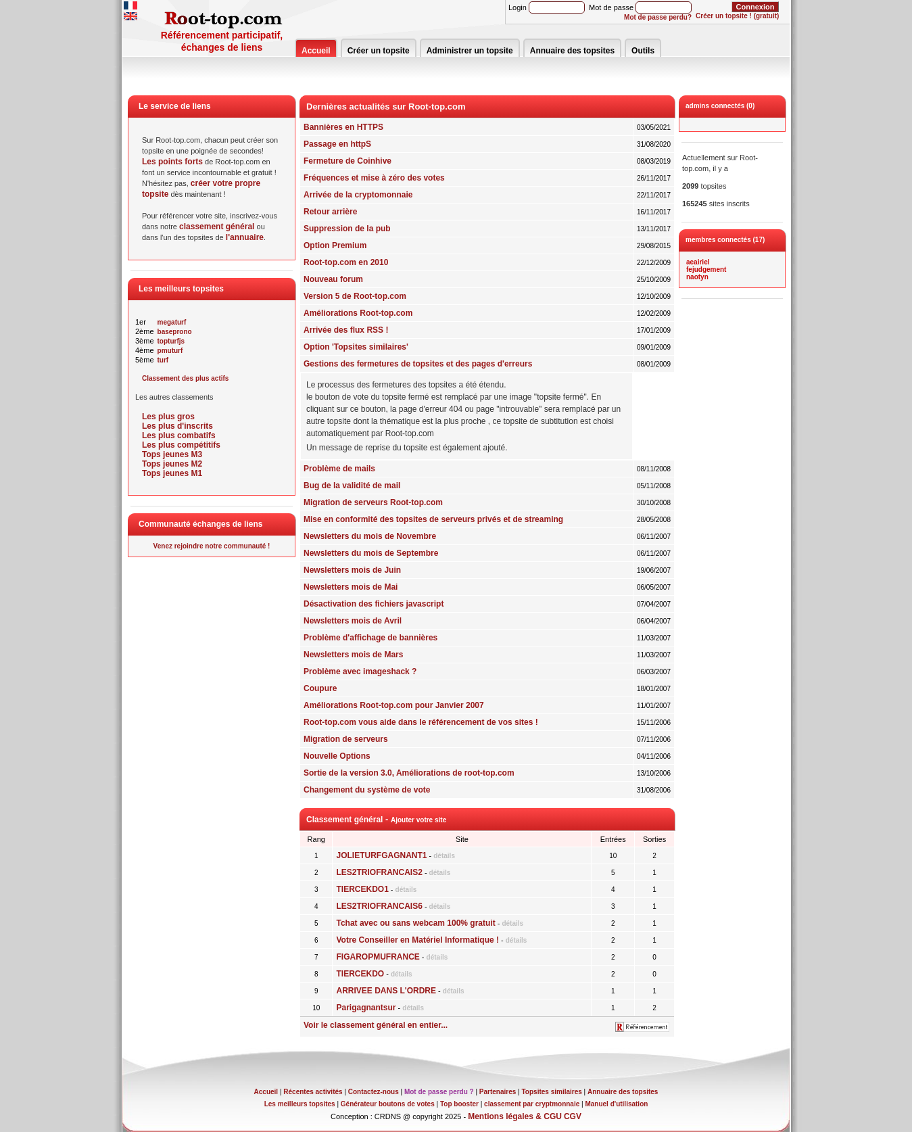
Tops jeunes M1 (172, 473)
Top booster (459, 1104)
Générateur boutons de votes (388, 1104)
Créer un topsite (378, 50)
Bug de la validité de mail (352, 485)
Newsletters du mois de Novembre (370, 536)
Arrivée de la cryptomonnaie (358, 194)
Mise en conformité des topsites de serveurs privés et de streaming (433, 519)
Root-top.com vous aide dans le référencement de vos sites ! (421, 722)
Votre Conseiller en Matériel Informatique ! (417, 940)
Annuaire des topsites (572, 50)
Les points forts (172, 161)
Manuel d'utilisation (616, 1104)
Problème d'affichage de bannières (370, 637)
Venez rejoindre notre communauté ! (211, 546)
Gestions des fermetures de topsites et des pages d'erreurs (418, 364)
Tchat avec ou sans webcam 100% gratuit (415, 923)
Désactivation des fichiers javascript (373, 604)
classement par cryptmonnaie (531, 1104)
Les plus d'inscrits (177, 426)
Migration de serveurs (346, 739)
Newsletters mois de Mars (353, 654)
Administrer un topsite (470, 50)
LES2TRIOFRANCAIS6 (379, 906)
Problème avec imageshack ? (360, 671)
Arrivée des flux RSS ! (346, 330)
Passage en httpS (337, 144)
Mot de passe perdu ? (439, 1091)
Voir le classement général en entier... (376, 1025)
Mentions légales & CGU (515, 1116)
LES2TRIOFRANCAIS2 (379, 872)
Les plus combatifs (179, 435)
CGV (572, 1116)
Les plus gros (168, 416)
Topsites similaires (552, 1091)
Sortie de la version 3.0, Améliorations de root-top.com (409, 773)
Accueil (316, 50)
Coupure (320, 688)
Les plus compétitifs (181, 445)
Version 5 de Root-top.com (355, 296)
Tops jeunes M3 (172, 454)
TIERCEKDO (360, 973)
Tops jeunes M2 (172, 464)
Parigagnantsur (365, 1007)
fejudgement (706, 269)
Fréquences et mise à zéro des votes (374, 178)
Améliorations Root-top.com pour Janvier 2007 (394, 705)
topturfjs (171, 341)
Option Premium (335, 245)
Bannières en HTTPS (343, 127)
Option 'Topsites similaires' (356, 347)
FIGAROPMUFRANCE (377, 957)
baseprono (175, 331)
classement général (216, 226)
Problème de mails (339, 468)
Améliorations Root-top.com (358, 313)
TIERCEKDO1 (362, 889)
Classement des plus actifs (185, 378)
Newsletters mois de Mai (351, 587)
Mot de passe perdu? (658, 17)
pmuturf (170, 350)
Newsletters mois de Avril (353, 621)
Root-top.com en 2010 (346, 262)
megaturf (172, 322)
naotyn (697, 277)
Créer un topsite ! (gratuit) (737, 16)
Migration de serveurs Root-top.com (373, 502)
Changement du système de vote (367, 790)
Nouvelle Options (337, 756)
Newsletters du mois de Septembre (371, 553)
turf (163, 360)
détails (444, 855)
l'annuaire (245, 237)
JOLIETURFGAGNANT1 (381, 855)
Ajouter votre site (418, 820)
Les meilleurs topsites (299, 1104)
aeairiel (697, 262)
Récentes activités (312, 1091)
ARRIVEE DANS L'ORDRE (386, 990)
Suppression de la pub (347, 228)
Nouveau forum (333, 279)
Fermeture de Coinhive (347, 161)
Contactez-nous (373, 1091)
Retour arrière (330, 211)
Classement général (344, 819)
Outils (642, 50)
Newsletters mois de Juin (352, 570)
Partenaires (497, 1091)
